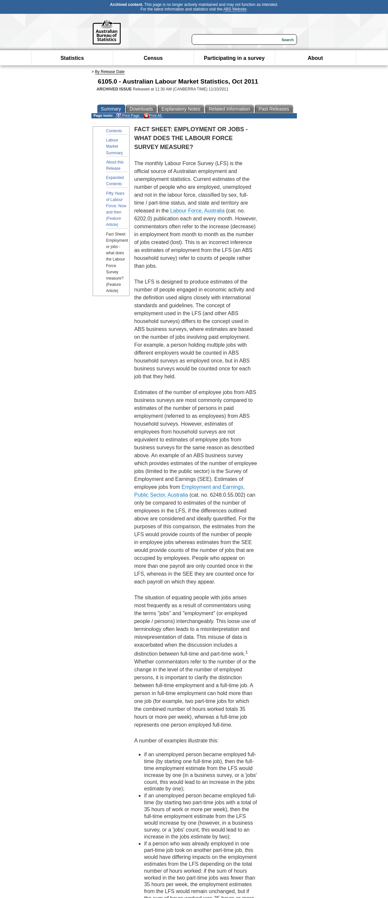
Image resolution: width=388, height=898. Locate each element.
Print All (152, 115)
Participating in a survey (234, 58)
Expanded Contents (115, 180)
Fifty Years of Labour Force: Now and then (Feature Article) (116, 209)
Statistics (72, 58)
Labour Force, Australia (197, 210)
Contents (114, 131)
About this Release (115, 165)
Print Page (127, 115)
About (315, 58)
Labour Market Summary (114, 146)
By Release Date (110, 71)
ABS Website (234, 9)
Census (153, 58)
